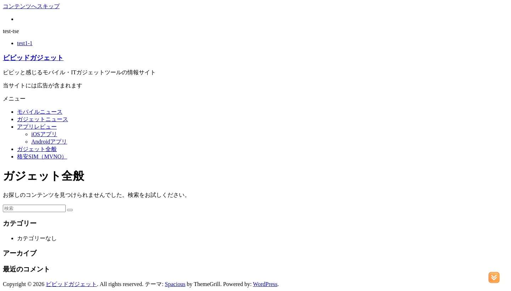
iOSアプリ (44, 134)
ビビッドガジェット (33, 57)
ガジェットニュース (42, 119)
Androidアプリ (49, 142)
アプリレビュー (37, 127)
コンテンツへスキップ (31, 6)
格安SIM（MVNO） (42, 156)
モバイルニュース (39, 112)
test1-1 (25, 43)
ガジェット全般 (37, 149)
